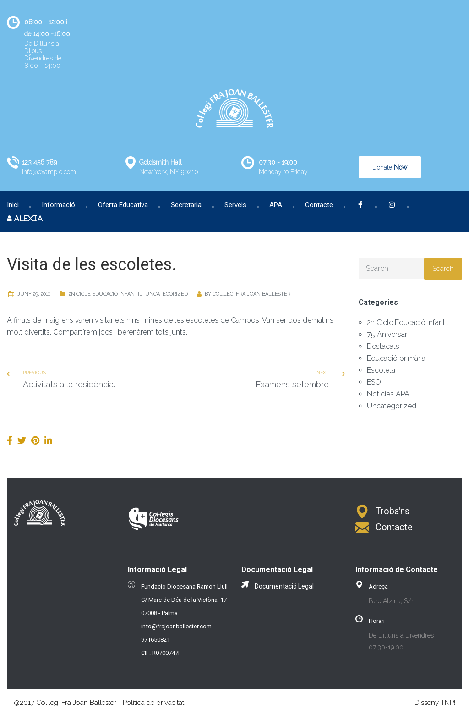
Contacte (319, 205)
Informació (58, 205)
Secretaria (186, 205)
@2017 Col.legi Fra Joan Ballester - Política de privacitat (99, 702)
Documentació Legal (284, 586)
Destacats (383, 346)
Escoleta (381, 370)
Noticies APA (388, 394)
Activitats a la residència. (69, 384)
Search (443, 268)
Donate (389, 167)
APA (275, 205)
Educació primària (396, 358)
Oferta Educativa (123, 205)
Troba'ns (392, 511)
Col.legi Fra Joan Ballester (251, 294)
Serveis (235, 205)
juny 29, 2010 (33, 294)
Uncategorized (166, 294)
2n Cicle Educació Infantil (105, 294)
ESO (374, 382)
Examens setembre (292, 384)
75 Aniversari (388, 334)
